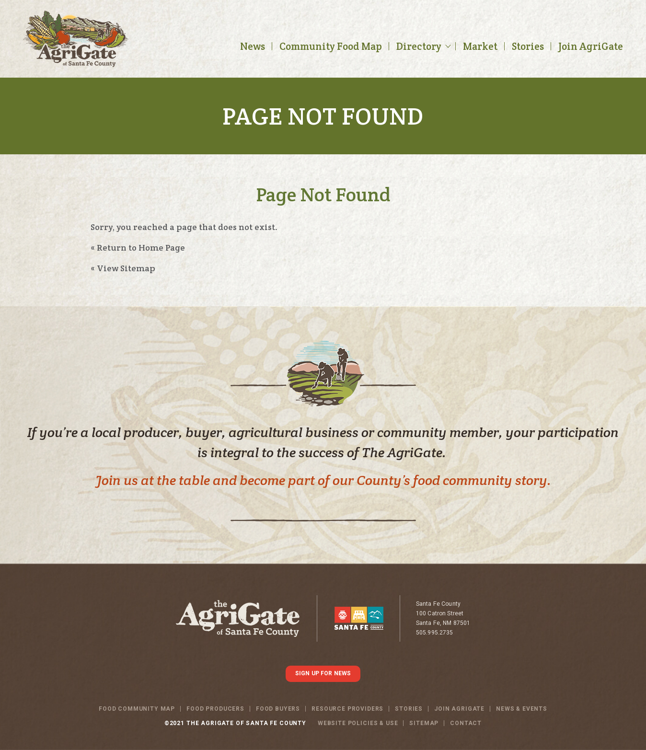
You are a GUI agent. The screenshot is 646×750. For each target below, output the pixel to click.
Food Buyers (278, 709)
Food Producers (215, 709)
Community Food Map (330, 46)
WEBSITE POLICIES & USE (358, 723)
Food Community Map (137, 709)
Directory (418, 46)
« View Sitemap (123, 268)
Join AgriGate (590, 46)
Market (480, 46)
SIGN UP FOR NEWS (323, 673)
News (252, 46)
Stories (528, 46)
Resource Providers (347, 709)
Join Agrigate (459, 709)
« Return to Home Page (138, 247)
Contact (466, 723)
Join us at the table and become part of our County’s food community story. (323, 480)
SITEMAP (423, 723)
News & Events (521, 709)
